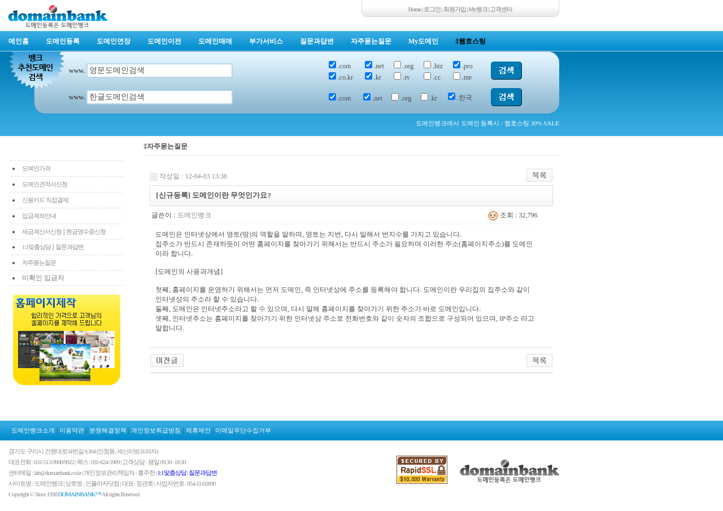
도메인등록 (63, 41)
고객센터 (501, 9)
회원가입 (454, 9)
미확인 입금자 (43, 278)
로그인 (432, 9)
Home (414, 9)
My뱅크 (478, 9)
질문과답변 (317, 41)
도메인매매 (215, 41)
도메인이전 (164, 41)
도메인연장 (113, 41)
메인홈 (18, 41)
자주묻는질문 (371, 41)
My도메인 (423, 41)
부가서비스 (266, 41)
